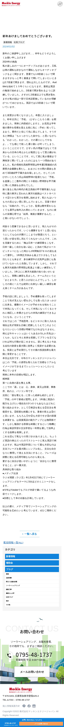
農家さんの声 (10, 593)
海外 (7, 601)
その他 (8, 604)
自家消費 (9, 578)
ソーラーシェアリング (13, 585)
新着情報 (10, 556)
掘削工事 (9, 589)
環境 (7, 574)
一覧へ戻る (30, 534)
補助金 (9, 563)
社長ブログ (9, 597)
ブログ (9, 569)
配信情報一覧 (13, 542)
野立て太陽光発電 (11, 581)
